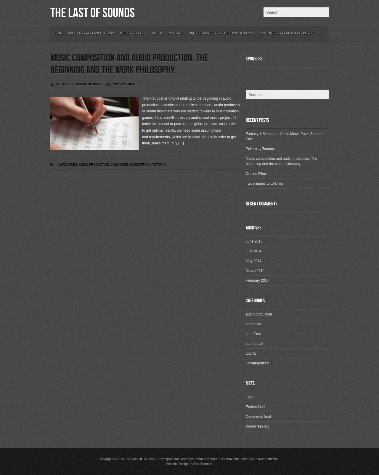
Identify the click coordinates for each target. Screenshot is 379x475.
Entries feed (255, 407)
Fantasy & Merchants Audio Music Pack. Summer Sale (285, 136)
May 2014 (253, 261)
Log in (251, 397)
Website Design (177, 464)
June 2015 (254, 241)
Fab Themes (203, 464)
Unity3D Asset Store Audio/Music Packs (221, 33)
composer (119, 164)
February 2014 (257, 280)
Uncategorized (257, 363)
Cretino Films (256, 174)
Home (57, 33)
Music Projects (133, 33)
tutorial (159, 164)
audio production (94, 164)
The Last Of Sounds (92, 13)
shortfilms (253, 334)
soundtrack (140, 164)
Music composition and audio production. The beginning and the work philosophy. (129, 64)
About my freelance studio (91, 33)
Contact (176, 33)
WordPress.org (257, 426)
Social (157, 33)
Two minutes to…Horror (264, 183)
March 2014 (255, 271)
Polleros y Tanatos (260, 149)
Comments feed (258, 417)
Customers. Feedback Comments (287, 33)
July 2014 (253, 251)
